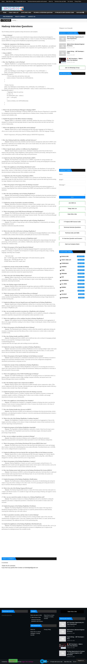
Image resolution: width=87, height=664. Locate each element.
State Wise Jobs (10, 1)
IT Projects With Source (20, 1)
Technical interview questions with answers (37, 1)
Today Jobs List (72, 208)
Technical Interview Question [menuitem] (43, 12)
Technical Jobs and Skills (60, 1)
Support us (81, 660)
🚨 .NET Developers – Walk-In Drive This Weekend (74, 59)
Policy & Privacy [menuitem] (20, 16)
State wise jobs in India (36, 615)
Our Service (70, 1)
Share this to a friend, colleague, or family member (49, 617)
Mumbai (72, 287)
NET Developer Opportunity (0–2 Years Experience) (75, 37)
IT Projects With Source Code (72, 221)
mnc (72, 290)
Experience (72, 280)
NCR (72, 277)
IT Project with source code (56, 661)
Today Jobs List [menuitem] (14, 12)
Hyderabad (72, 263)
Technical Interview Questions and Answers (37, 620)
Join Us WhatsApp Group (72, 67)
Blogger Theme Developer (27, 661)
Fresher (72, 273)
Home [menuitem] (4, 12)
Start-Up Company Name (72, 244)
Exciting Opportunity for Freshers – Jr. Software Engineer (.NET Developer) (76, 653)
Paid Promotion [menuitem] (8, 16)
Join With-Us (72, 203)
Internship (72, 297)
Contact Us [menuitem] (31, 16)
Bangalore (72, 256)
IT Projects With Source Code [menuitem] (64, 12)
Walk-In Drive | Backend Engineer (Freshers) (75, 45)
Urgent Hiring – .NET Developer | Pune (75, 52)
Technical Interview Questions (72, 227)
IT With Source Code (35, 617)
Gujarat (72, 294)
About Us (51, 1)
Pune (72, 270)
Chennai (72, 266)
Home (3, 1)
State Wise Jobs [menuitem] (26, 12)
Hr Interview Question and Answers (72, 238)
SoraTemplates (10, 661)
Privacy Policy (78, 1)
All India (72, 284)
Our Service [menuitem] (80, 12)
